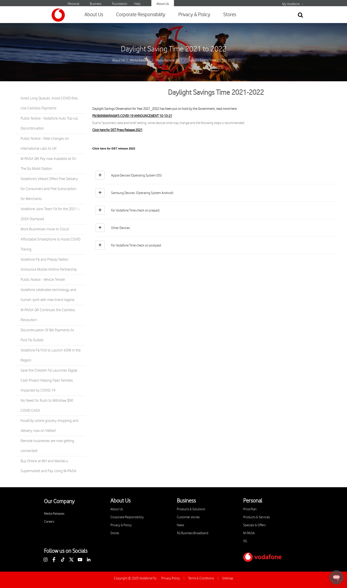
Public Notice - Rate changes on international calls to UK (45, 144)
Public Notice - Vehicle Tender (43, 280)
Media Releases (140, 60)
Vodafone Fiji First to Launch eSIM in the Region (51, 355)
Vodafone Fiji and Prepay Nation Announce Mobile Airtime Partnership (49, 265)
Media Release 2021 (169, 60)
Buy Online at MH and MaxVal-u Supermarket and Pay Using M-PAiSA (48, 466)
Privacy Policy (170, 578)
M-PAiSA (249, 533)
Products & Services (256, 517)
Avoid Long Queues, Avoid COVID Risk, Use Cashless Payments (49, 103)
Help (137, 4)
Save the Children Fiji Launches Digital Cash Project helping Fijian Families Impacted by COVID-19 (49, 380)
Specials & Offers (254, 525)
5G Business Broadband (192, 533)
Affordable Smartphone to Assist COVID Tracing (50, 244)
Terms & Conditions (201, 578)
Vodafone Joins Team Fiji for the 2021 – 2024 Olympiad (50, 214)
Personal (73, 4)
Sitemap (227, 578)
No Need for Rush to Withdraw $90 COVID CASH (47, 406)
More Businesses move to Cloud (45, 229)
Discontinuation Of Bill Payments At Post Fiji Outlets (47, 335)
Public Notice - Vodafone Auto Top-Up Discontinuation (49, 123)
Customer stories (188, 517)
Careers (49, 522)
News (180, 525)
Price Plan (249, 509)
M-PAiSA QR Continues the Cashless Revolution (48, 315)
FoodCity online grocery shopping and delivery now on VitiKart (49, 426)
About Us (162, 4)
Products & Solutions (191, 509)
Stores (229, 14)
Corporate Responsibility (140, 14)
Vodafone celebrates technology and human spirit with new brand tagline (48, 295)
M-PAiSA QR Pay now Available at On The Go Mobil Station (48, 164)
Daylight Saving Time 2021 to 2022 (173, 49)
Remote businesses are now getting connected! (47, 446)
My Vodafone (290, 4)
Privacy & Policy (194, 14)
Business (95, 4)
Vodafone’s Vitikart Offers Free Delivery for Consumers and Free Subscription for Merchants (49, 189)
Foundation (119, 4)
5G (245, 541)
